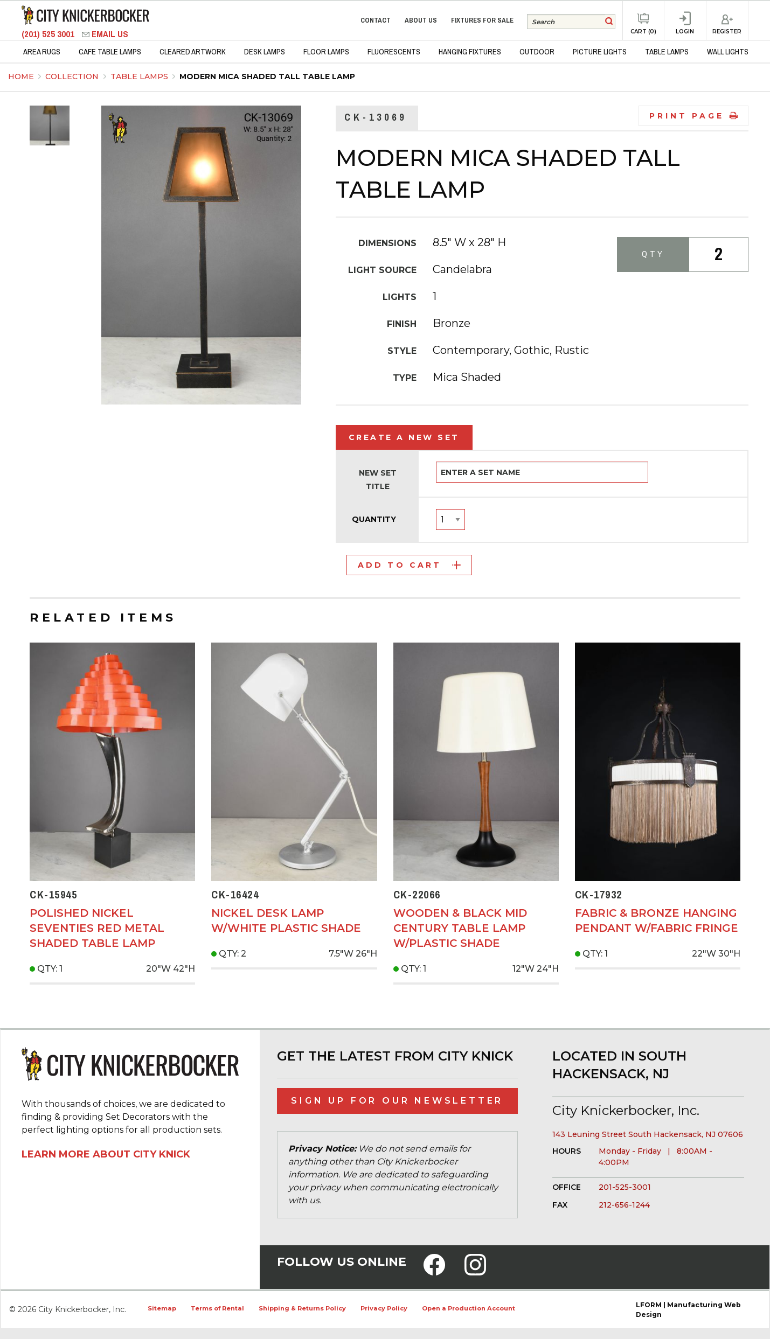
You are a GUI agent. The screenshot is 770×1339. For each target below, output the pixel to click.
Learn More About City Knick (106, 1154)
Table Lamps (140, 76)
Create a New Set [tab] (404, 437)
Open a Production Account (468, 1308)
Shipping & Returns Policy (302, 1308)
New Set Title (378, 479)
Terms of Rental (217, 1308)
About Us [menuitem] (421, 20)
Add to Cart (409, 565)
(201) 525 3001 (49, 34)
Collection (73, 76)
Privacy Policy (383, 1308)
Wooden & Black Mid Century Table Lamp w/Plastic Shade (460, 928)
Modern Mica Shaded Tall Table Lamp (267, 76)
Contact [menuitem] (375, 20)
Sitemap (162, 1308)
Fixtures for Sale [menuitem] (482, 20)
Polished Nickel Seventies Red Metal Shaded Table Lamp (97, 928)
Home (21, 76)
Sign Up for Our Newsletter (397, 1101)
